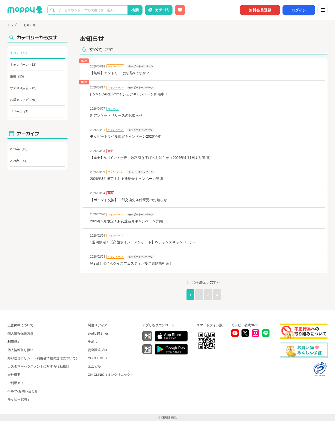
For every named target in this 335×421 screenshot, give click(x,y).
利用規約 (14, 342)
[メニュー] (323, 10)
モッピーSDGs (18, 399)
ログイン (298, 10)
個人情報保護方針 (21, 333)
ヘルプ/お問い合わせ (23, 391)
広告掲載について (21, 325)
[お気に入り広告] (180, 10)
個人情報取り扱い (21, 350)
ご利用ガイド (17, 383)
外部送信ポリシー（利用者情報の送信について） (43, 358)
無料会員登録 (260, 10)
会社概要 (14, 375)
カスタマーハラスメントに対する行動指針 (38, 366)
